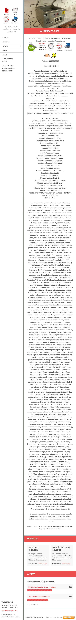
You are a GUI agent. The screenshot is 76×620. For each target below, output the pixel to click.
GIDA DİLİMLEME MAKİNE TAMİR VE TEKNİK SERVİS (8, 68)
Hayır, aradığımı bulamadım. (39, 596)
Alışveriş (5, 46)
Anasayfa (5, 37)
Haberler (5, 50)
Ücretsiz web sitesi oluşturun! (54, 617)
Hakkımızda (6, 42)
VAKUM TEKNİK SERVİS (7, 60)
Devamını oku (43, 563)
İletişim (4, 55)
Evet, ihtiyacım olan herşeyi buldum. (42, 587)
